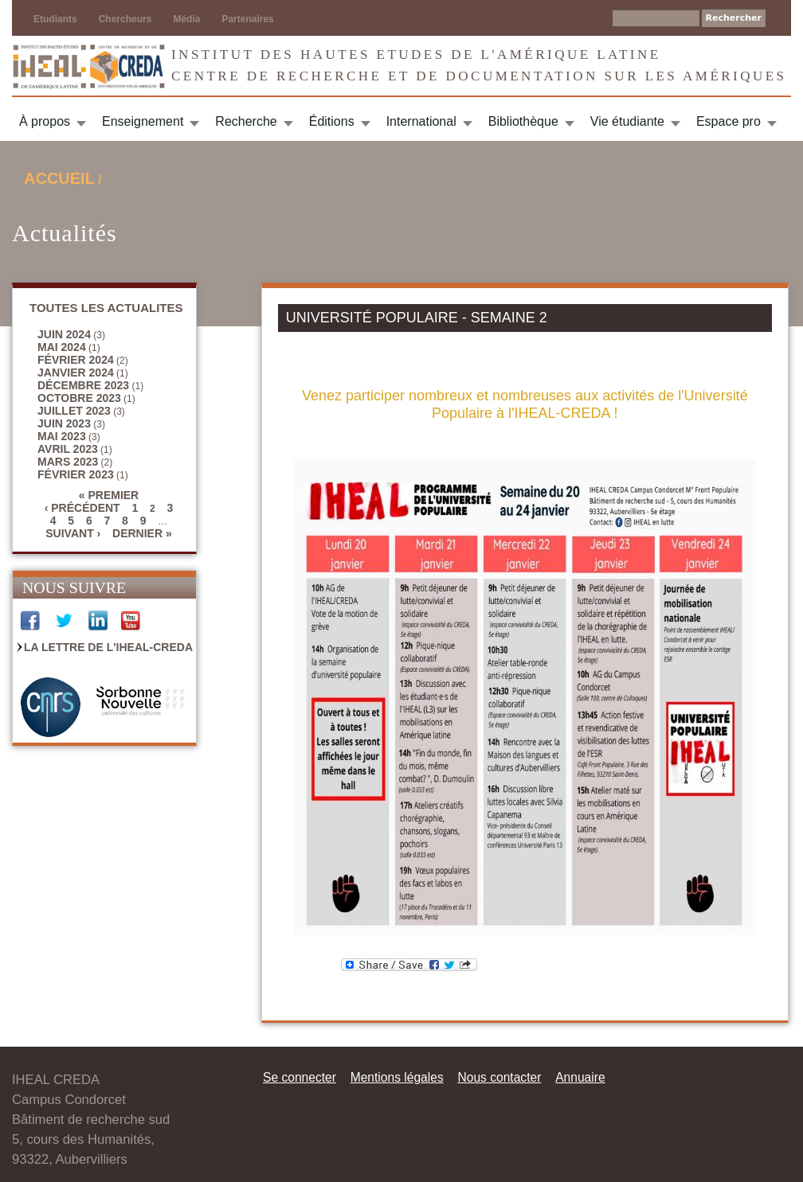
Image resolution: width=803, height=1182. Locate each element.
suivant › (72, 533)
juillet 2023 (74, 410)
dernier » (142, 533)
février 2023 (75, 474)
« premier (109, 495)
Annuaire (580, 1077)
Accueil (59, 178)
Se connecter (299, 1077)
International (421, 121)
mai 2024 (61, 347)
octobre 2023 (79, 398)
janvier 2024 (75, 372)
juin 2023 (64, 423)
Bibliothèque (523, 121)
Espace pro (728, 121)
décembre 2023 (83, 385)
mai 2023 (61, 436)
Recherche (245, 121)
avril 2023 (67, 449)
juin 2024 (64, 334)
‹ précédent (82, 507)
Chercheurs (125, 19)
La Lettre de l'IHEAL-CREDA (108, 647)
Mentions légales (397, 1077)
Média (186, 19)
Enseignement (142, 121)
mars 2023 (67, 461)
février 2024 (75, 359)
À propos (44, 121)
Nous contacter (499, 1077)
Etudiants (55, 19)
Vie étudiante (627, 121)
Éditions (331, 121)
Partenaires (247, 19)
